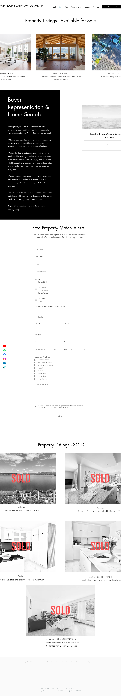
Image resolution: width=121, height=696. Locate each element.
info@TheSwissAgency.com (86, 662)
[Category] (60, 335)
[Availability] (60, 317)
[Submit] (60, 416)
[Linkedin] (4, 363)
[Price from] (46, 324)
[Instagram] (4, 358)
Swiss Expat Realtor (70, 691)
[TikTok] (4, 367)
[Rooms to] (74, 342)
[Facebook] (4, 354)
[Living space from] (46, 349)
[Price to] (75, 324)
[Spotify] (4, 350)
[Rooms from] (46, 342)
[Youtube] (4, 345)
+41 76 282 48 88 (56, 662)
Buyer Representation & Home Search (28, 107)
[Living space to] (75, 349)
